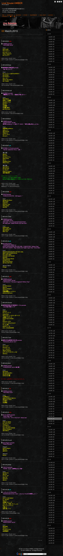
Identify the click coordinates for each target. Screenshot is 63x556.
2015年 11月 (52, 399)
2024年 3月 (51, 122)
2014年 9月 (51, 437)
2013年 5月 (51, 479)
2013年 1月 (51, 489)
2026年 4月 (51, 54)
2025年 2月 (51, 91)
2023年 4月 (51, 152)
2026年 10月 (52, 39)
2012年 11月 (52, 498)
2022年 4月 (51, 185)
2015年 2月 (51, 421)
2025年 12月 (52, 67)
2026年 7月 (51, 46)
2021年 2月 (51, 223)
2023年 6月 (51, 148)
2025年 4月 (51, 87)
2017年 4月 (51, 350)
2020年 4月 (51, 251)
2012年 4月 (51, 515)
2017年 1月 (51, 357)
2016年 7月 (51, 376)
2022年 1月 (51, 193)
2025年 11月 (52, 70)
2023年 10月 (52, 138)
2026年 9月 (51, 41)
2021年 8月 (51, 209)
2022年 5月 (51, 183)
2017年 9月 (51, 338)
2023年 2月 (51, 157)
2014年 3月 (51, 451)
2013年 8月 (51, 472)
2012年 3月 (51, 517)
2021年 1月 (51, 226)
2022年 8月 (51, 176)
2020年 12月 (52, 232)
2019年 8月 (51, 274)
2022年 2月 (51, 190)
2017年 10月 (52, 335)
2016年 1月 (51, 390)
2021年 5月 (51, 216)
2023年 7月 (51, 145)
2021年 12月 (52, 199)
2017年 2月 (51, 355)
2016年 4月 (51, 383)
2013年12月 (52, 462)
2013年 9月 (51, 470)
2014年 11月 (52, 432)
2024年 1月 (51, 127)
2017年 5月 (51, 348)
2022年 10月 (52, 171)
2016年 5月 (51, 381)
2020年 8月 (51, 241)
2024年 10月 (52, 105)
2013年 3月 (51, 484)
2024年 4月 (51, 120)
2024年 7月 (51, 112)
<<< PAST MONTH (6, 36)
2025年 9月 (51, 74)
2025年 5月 (51, 84)
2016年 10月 (52, 368)
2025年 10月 (52, 72)
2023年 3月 (51, 155)
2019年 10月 (52, 270)
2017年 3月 (51, 352)
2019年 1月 (51, 291)
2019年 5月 (51, 282)
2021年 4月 (51, 218)
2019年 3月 (51, 287)
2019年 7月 (51, 277)
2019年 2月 (51, 289)
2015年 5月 (51, 413)
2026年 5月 (51, 51)
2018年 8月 (51, 307)
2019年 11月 (52, 267)
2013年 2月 (51, 487)
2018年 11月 (52, 300)
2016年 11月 (52, 366)
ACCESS (50, 15)
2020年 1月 (51, 259)
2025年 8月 (51, 77)
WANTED (18, 15)
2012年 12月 (52, 495)
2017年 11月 (52, 333)
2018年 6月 (51, 312)
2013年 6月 (51, 477)
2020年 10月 (52, 237)
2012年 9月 (51, 502)
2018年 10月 (52, 302)
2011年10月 (52, 533)
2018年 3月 (51, 320)
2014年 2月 (51, 454)
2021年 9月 (51, 206)
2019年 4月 (51, 284)
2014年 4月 (51, 449)
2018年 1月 (51, 324)
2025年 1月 (51, 94)
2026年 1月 (51, 61)
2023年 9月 (51, 140)
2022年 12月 (52, 166)
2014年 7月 (51, 441)
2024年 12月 (52, 100)
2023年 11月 (52, 135)
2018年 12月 (52, 298)
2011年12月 (52, 528)
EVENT (25, 15)
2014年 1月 (51, 456)
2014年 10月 (52, 434)
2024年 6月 (51, 115)
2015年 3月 (51, 418)
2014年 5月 (51, 446)
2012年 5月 (51, 512)
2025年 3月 (51, 89)
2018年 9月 (51, 305)
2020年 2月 (51, 256)
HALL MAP (43, 15)
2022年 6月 (51, 180)
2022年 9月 (51, 173)
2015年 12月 (52, 396)
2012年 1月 (51, 522)
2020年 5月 (51, 249)
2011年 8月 (51, 538)
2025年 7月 (51, 79)
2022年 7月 (51, 178)
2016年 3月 (51, 385)
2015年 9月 (51, 404)
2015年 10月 (52, 401)
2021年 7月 (51, 211)
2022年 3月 (51, 188)
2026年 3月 (51, 56)
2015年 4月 (51, 416)
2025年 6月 (51, 82)
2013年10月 (52, 467)
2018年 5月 (51, 315)
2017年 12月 (52, 331)
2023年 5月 (51, 150)
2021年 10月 (52, 204)
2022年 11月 (52, 168)
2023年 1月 (51, 160)
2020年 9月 (51, 239)
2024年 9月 (51, 107)
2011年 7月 (51, 540)
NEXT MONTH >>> (17, 36)
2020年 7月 (51, 244)
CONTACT (5, 16)
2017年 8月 (51, 340)
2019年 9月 (51, 272)
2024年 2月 (51, 124)
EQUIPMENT (33, 15)
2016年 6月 (51, 378)
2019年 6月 (51, 279)
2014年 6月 (51, 444)
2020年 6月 (51, 246)
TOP (3, 15)
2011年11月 (52, 531)
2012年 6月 (51, 510)
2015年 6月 (51, 411)
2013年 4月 (51, 482)
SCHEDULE (10, 15)
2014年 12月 (52, 429)
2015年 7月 (51, 409)
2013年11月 (52, 465)
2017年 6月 (51, 345)
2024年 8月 (51, 110)
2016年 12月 (52, 363)
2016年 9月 (51, 371)
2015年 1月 (51, 423)
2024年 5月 (51, 117)
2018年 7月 (51, 310)
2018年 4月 (51, 317)
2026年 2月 (51, 59)
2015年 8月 (51, 406)
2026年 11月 (52, 37)
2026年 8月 (51, 44)
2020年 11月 (52, 234)
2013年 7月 (51, 474)
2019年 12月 (52, 265)
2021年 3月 (51, 221)
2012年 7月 (51, 507)
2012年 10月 (52, 500)
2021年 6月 (51, 213)
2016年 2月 (51, 388)
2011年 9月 (51, 535)
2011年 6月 (51, 543)
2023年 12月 (52, 133)
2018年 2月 (51, 322)
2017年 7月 (51, 343)
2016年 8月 (51, 373)
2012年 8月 (51, 505)
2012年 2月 (51, 520)
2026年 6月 (51, 49)
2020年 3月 (51, 254)
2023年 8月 (51, 143)
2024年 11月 (52, 102)
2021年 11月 (52, 201)
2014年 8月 (51, 439)
